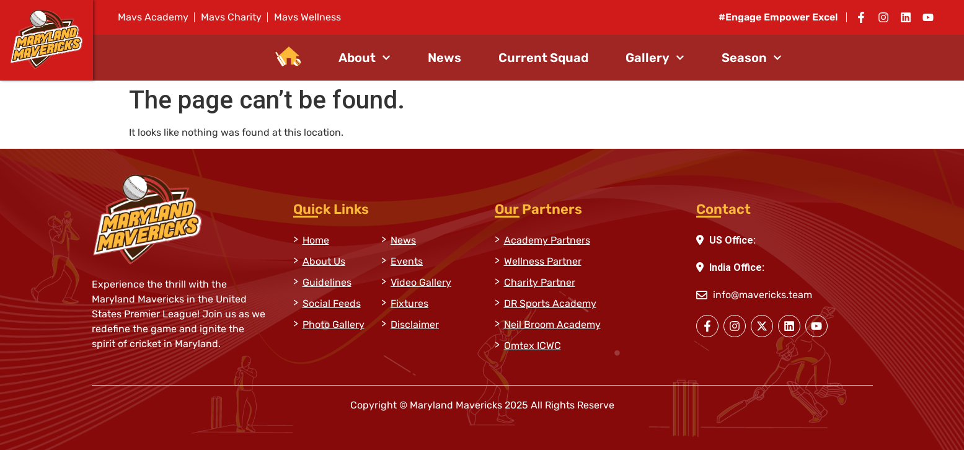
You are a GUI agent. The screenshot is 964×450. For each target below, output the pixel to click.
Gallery (655, 57)
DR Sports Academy (550, 303)
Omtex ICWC (532, 345)
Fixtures (409, 303)
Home (316, 240)
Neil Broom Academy (552, 324)
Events (407, 261)
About (364, 57)
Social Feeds (332, 303)
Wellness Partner (542, 261)
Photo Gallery (334, 324)
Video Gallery (421, 282)
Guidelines (327, 282)
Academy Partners (547, 240)
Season (752, 57)
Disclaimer (415, 324)
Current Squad (543, 57)
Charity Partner (539, 282)
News (444, 57)
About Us (324, 261)
